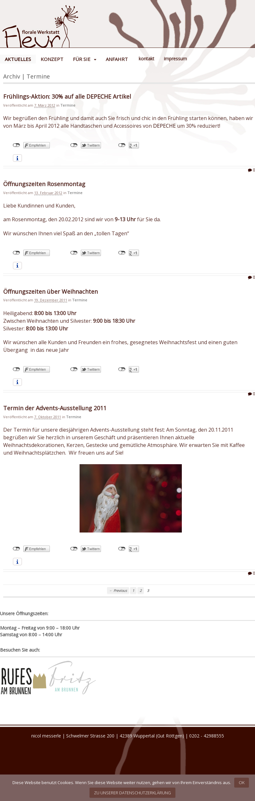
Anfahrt (117, 59)
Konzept (52, 59)
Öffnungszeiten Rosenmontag (44, 184)
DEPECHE (164, 125)
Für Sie (81, 59)
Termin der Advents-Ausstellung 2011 (54, 408)
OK (241, 782)
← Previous (118, 590)
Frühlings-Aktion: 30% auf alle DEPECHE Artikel (67, 96)
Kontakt (146, 59)
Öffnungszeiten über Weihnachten (50, 291)
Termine (67, 105)
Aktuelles (18, 59)
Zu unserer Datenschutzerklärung (132, 793)
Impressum (175, 59)
